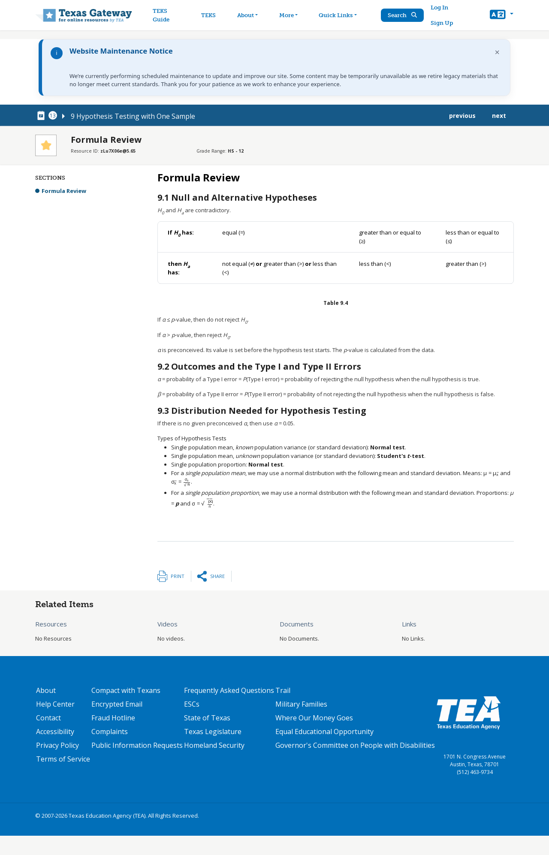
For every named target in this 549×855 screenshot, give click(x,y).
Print (177, 576)
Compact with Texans (125, 690)
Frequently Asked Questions (229, 690)
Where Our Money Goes (314, 718)
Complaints (109, 731)
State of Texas (207, 718)
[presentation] (491, 473)
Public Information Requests (137, 745)
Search (402, 15)
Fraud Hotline (113, 718)
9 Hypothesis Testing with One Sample (133, 116)
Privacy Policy (57, 745)
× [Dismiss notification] (497, 52)
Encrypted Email (116, 704)
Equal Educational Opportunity (324, 731)
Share (217, 576)
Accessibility (55, 731)
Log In (440, 7)
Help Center (55, 704)
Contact (48, 718)
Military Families (301, 704)
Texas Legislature (212, 731)
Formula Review (64, 191)
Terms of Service (63, 759)
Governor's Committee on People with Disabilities (355, 745)
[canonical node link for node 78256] (42, 116)
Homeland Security (214, 745)
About (46, 690)
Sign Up (442, 23)
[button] (501, 15)
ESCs (191, 704)
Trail (282, 690)
